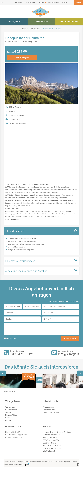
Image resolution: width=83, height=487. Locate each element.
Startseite (25, 29)
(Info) (14, 339)
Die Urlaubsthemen (69, 21)
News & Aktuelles (53, 2)
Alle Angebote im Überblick (41, 439)
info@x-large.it (68, 354)
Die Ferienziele (41, 21)
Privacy (11, 339)
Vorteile (41, 2)
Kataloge (65, 2)
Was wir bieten (31, 2)
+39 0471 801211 (23, 354)
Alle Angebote (13, 21)
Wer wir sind (19, 2)
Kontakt (78, 2)
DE (2, 2)
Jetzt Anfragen (22, 57)
